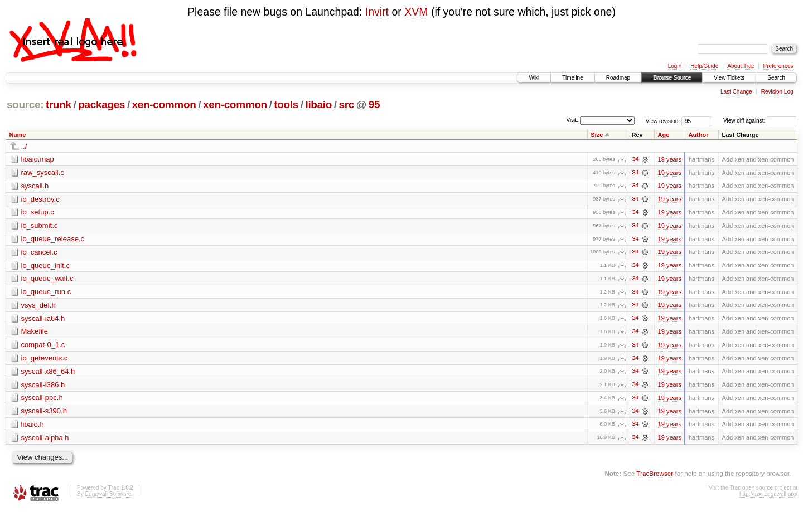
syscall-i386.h (43, 386)
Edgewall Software (108, 497)
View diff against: (760, 121)
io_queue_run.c (46, 293)
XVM (416, 12)
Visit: (572, 120)
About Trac (740, 66)
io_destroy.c (40, 199)
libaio (318, 104)
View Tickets (729, 78)
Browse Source (672, 78)
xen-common (164, 104)
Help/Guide (704, 66)
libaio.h (32, 426)
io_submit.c (39, 226)
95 (374, 104)
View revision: (663, 121)
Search (776, 78)
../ (24, 146)
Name (17, 134)
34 (635, 159)
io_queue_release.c (52, 239)
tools (286, 104)
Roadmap (618, 78)
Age (664, 134)
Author (698, 134)
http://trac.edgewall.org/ (768, 497)
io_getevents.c (44, 359)
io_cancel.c (39, 252)
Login (674, 66)
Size (597, 134)
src (347, 104)
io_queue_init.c (45, 266)
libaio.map (37, 159)
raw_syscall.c (42, 172)
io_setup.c (37, 212)
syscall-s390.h (44, 413)
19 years (669, 159)
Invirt (377, 12)
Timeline (572, 78)
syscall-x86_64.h (48, 373)
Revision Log (777, 92)
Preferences (778, 66)
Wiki (534, 78)
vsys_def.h (38, 306)
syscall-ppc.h (42, 400)
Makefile (34, 333)
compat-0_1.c (43, 346)
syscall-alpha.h (45, 440)
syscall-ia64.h (43, 319)
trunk (58, 104)
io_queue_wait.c (47, 279)
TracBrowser (654, 476)
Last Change (736, 92)
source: (25, 104)
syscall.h (35, 186)
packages (101, 104)
